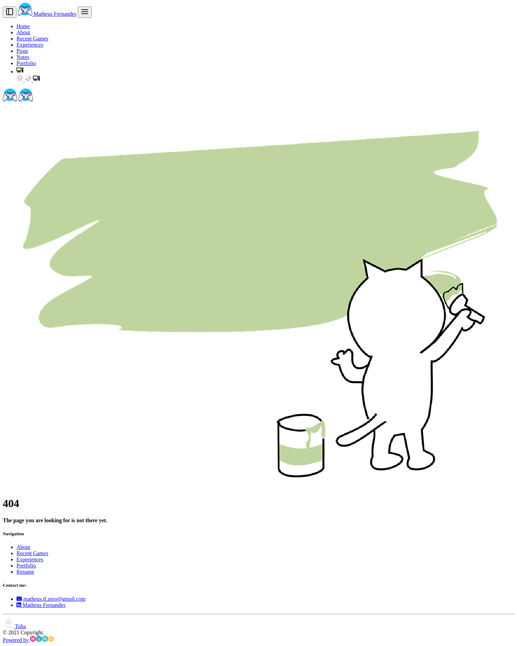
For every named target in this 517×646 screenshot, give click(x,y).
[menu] (85, 12)
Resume (25, 572)
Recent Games (32, 38)
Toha (14, 626)
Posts (22, 51)
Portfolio (26, 63)
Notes (22, 57)
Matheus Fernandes (47, 14)
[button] (19, 71)
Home (23, 26)
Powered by (28, 640)
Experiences (29, 45)
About (23, 32)
